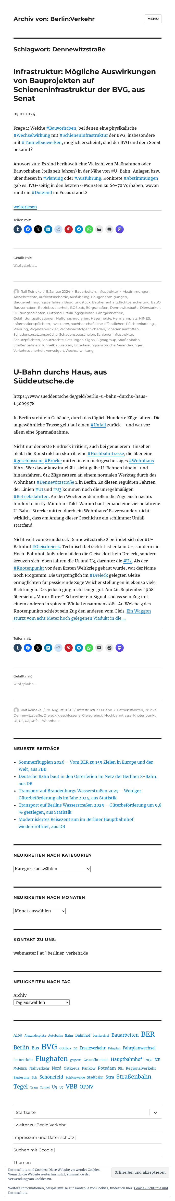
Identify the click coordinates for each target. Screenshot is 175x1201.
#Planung (53, 178)
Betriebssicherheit (53, 307)
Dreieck (50, 715)
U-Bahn (105, 710)
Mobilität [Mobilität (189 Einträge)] (20, 1068)
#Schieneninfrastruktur (83, 135)
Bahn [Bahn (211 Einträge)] (69, 1035)
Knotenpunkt (144, 715)
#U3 (57, 489)
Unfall (36, 721)
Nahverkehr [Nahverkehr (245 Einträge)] (39, 1068)
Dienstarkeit (150, 307)
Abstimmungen (136, 291)
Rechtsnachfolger (74, 329)
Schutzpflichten (27, 340)
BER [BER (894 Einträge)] (148, 1034)
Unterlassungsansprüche (95, 345)
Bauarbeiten (85, 291)
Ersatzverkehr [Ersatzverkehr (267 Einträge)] (93, 1048)
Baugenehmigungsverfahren (38, 302)
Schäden (97, 329)
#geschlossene (29, 460)
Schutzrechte (53, 340)
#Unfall (98, 424)
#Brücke (53, 460)
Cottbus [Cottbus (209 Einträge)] (65, 1048)
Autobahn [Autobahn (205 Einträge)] (55, 1035)
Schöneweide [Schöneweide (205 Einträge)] (75, 1077)
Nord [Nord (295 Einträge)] (56, 1068)
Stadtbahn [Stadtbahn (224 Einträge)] (95, 1077)
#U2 (127, 560)
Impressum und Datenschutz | (45, 1137)
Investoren (60, 324)
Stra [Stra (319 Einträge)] (110, 1077)
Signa (90, 340)
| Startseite (25, 1112)
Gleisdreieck (92, 715)
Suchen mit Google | (34, 1150)
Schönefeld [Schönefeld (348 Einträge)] (51, 1077)
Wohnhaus (51, 721)
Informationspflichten (32, 324)
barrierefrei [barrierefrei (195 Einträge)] (101, 1035)
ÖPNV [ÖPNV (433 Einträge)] (86, 1087)
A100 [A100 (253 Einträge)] (18, 1035)
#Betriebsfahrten (31, 496)
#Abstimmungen (140, 178)
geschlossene (69, 715)
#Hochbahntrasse (106, 453)
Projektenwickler (44, 329)
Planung (21, 329)
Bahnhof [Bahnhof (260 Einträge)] (83, 1035)
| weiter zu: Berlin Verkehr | (41, 1125)
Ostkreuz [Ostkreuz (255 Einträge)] (72, 1068)
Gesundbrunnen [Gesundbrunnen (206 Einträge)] (96, 1060)
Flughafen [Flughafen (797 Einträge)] (51, 1059)
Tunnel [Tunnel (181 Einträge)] (45, 1087)
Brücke (151, 710)
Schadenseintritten (123, 329)
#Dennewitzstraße (55, 482)
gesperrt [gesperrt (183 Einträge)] (75, 1060)
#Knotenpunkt (29, 568)
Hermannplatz (125, 318)
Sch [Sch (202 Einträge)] (34, 1077)
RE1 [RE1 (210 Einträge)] (120, 1068)
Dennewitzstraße (124, 307)
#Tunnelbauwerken (42, 142)
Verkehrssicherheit (29, 350)
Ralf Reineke (31, 291)
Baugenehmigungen (109, 297)
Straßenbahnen (27, 345)
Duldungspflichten (29, 313)
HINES (144, 318)
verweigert (55, 350)
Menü (153, 19)
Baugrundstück (77, 302)
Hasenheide (101, 318)
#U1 (39, 489)
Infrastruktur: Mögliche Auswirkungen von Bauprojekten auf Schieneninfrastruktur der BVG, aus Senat (85, 85)
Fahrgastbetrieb (109, 313)
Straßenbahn (129, 340)
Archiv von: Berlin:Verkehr (54, 18)
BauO (156, 302)
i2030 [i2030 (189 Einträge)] (148, 1060)
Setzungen (74, 340)
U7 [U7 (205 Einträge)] (61, 1087)
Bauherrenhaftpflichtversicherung (120, 302)
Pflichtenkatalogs (140, 324)
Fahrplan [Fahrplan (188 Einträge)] (114, 1048)
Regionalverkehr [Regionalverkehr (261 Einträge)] (141, 1068)
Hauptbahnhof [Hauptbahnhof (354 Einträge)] (126, 1059)
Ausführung (80, 297)
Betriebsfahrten (130, 710)
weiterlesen (25, 206)
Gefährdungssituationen (34, 318)
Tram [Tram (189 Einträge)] (34, 1087)
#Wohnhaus (141, 460)
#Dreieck (99, 575)
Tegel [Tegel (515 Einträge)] (21, 1086)
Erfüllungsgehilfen (79, 313)
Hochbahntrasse (118, 715)
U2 (21, 721)
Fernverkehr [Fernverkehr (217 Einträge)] (23, 1060)
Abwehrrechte (25, 297)
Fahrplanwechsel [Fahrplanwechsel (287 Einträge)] (139, 1048)
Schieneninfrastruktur (115, 334)
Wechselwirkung (80, 350)
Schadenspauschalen (77, 334)
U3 (27, 721)
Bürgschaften (97, 307)
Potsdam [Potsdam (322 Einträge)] (107, 1068)
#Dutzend (42, 192)
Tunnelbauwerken (56, 345)
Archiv (20, 995)
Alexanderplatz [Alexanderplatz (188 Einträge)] (35, 1035)
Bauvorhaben (25, 307)
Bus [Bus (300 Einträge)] (35, 1048)
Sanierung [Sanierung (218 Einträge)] (22, 1077)
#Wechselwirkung (32, 135)
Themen (22, 1162)
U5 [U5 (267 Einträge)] (54, 1087)
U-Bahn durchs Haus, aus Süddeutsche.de (60, 376)
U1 (15, 721)
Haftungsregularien (72, 318)
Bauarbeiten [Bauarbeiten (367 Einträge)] (125, 1035)
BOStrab (77, 307)
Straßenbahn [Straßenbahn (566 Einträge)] (133, 1076)
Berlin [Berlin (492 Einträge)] (21, 1047)
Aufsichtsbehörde (53, 297)
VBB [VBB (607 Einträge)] (71, 1086)
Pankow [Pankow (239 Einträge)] (88, 1068)
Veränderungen (130, 345)
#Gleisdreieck (46, 546)
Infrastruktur (107, 291)
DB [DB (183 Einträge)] (75, 1048)
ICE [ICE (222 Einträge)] (157, 1060)
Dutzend (54, 313)
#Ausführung (87, 178)
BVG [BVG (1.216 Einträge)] (49, 1046)
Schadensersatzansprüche (36, 334)
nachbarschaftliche (87, 324)
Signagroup (106, 340)
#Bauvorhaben (61, 128)
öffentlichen (114, 324)
